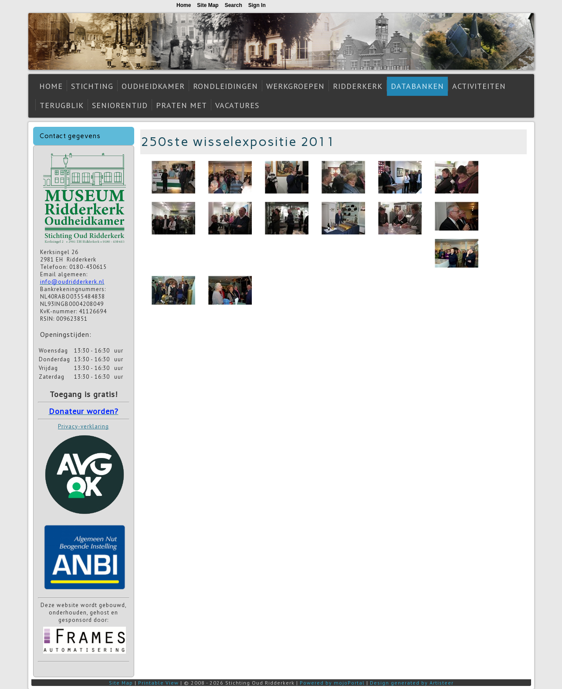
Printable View (158, 682)
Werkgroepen (295, 86)
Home (51, 86)
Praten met (181, 105)
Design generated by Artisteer (412, 682)
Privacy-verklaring (83, 426)
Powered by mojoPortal (332, 682)
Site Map (121, 682)
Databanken (417, 86)
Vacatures (237, 105)
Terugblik (62, 105)
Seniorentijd (120, 105)
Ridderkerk (358, 86)
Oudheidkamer (153, 86)
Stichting (92, 86)
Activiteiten (479, 86)
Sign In (257, 5)
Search (233, 5)
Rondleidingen (225, 86)
